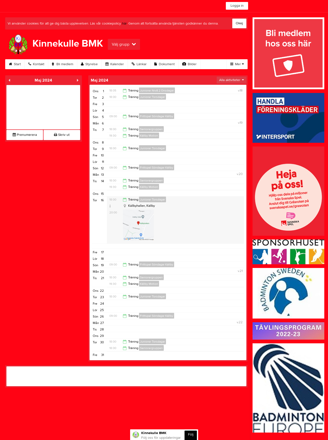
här (124, 23)
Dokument (164, 64)
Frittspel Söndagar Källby (156, 116)
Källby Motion (149, 136)
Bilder (189, 64)
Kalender (114, 64)
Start (15, 64)
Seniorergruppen (151, 129)
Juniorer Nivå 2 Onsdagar (157, 90)
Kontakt (36, 64)
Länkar (139, 64)
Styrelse (89, 64)
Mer (237, 64)
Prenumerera (25, 135)
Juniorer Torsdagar (152, 97)
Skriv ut (62, 135)
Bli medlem (62, 64)
